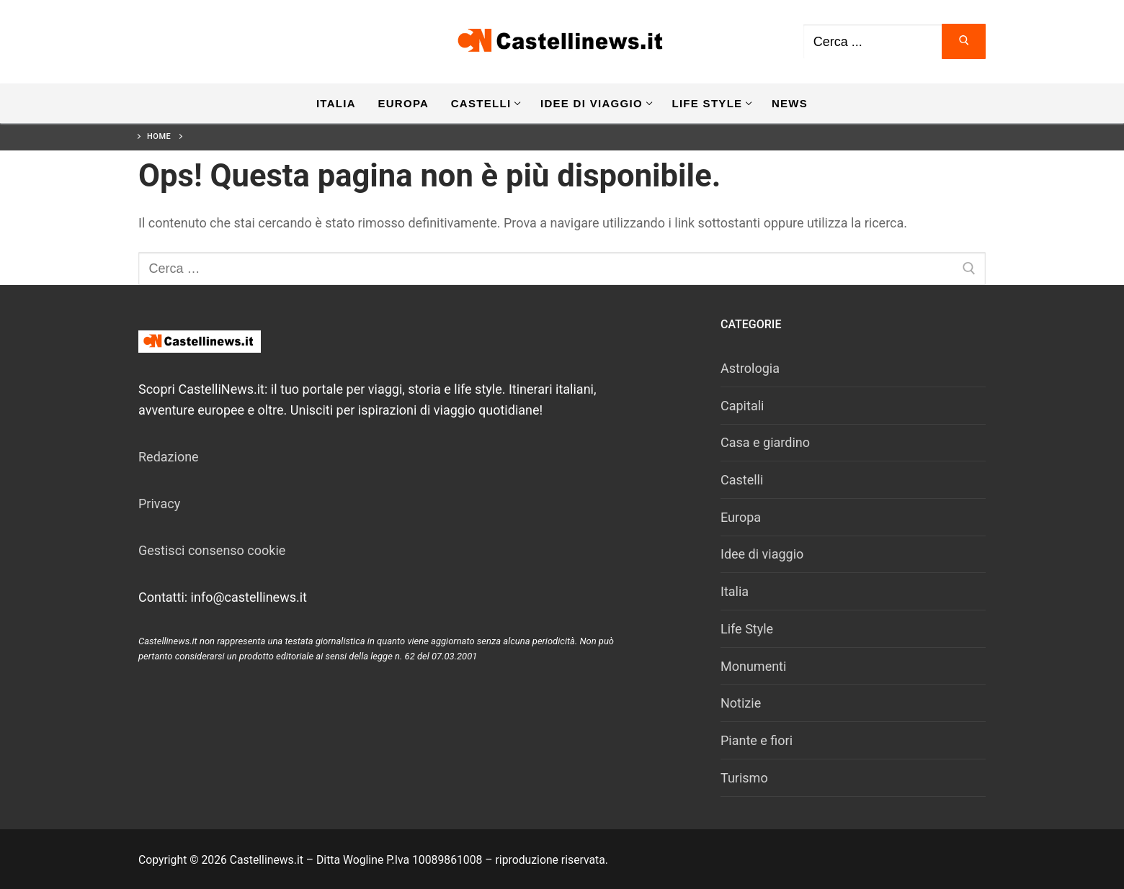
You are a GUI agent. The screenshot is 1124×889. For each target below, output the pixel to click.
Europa (741, 517)
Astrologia (750, 368)
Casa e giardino (765, 442)
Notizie (741, 702)
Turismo (744, 777)
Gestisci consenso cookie (211, 550)
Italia (735, 591)
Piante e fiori (757, 740)
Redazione (168, 456)
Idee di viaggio (762, 553)
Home (159, 136)
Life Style (747, 628)
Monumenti (753, 666)
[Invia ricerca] (964, 41)
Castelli (742, 479)
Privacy (159, 503)
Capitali (742, 405)
